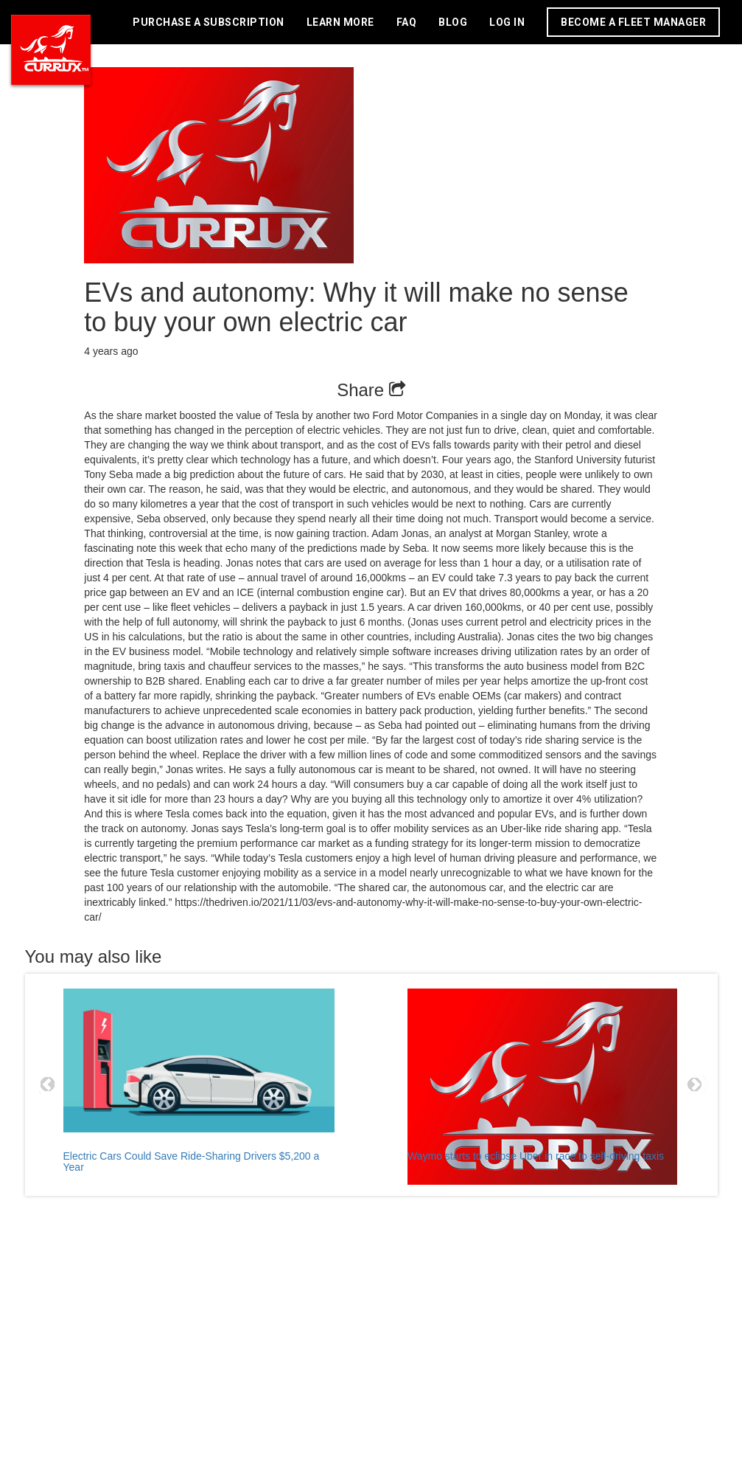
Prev (48, 1084)
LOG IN (507, 22)
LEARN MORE (340, 22)
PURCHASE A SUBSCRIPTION (208, 22)
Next (695, 1084)
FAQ (406, 22)
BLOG (452, 22)
